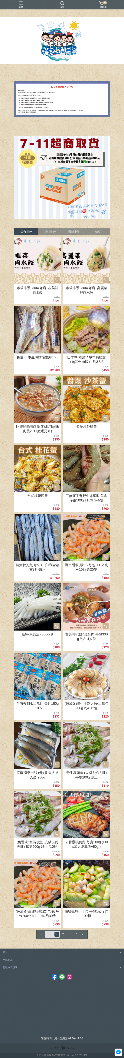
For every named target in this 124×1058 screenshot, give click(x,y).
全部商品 (8, 959)
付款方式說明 (10, 967)
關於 (5, 952)
